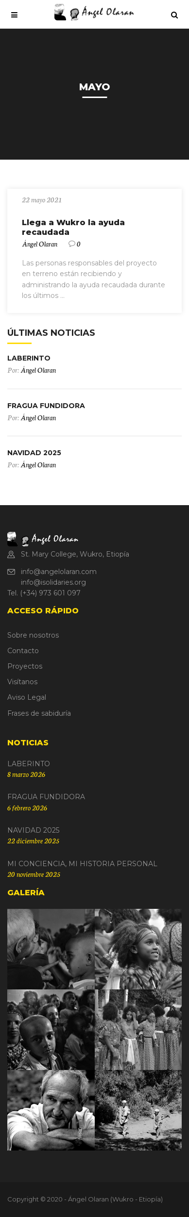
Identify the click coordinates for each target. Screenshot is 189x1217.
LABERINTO (29, 358)
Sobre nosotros (33, 635)
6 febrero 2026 (27, 807)
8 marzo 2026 (26, 774)
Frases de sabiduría (39, 713)
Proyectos (24, 666)
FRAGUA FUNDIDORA (46, 405)
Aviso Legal (26, 697)
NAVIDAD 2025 (34, 452)
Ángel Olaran (39, 243)
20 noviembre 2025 (33, 874)
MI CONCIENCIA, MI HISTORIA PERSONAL (82, 863)
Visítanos (22, 681)
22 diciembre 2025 (33, 840)
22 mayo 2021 (42, 199)
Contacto (23, 650)
